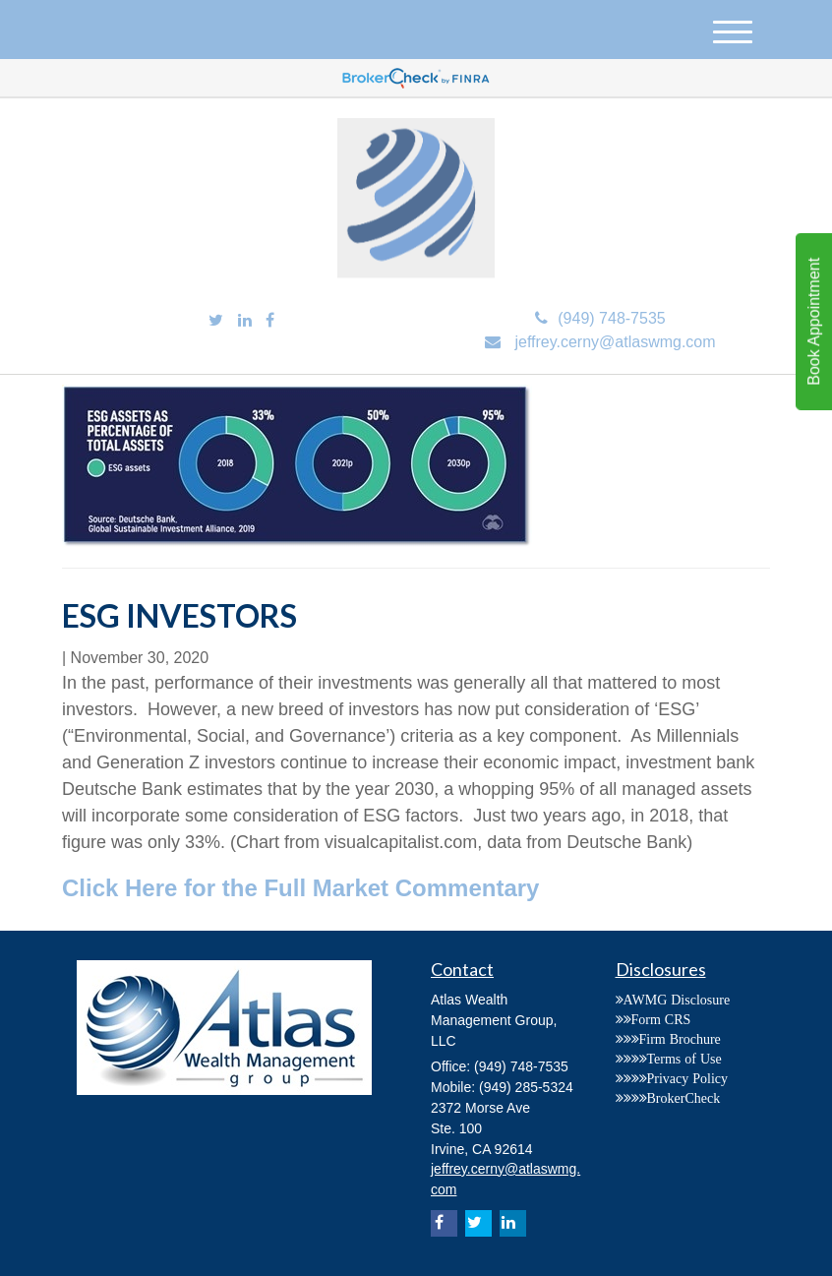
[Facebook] (270, 321)
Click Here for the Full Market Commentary (300, 888)
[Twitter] (215, 321)
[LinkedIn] (245, 321)
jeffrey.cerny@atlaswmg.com (600, 342)
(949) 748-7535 (600, 318)
